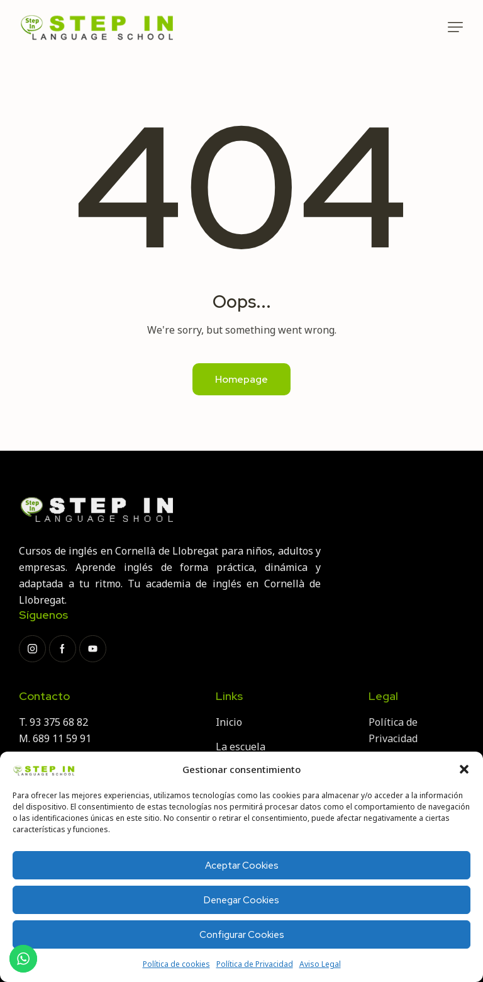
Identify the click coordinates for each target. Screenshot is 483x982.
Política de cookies (176, 964)
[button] (464, 769)
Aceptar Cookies (242, 865)
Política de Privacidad (254, 964)
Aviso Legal (320, 964)
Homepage (241, 379)
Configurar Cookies (241, 934)
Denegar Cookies (241, 900)
